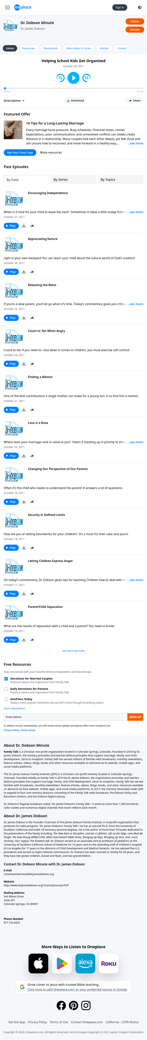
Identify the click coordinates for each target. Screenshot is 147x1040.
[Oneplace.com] (22, 7)
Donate (135, 29)
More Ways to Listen (78, 48)
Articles (104, 48)
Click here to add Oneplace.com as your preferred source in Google (77, 989)
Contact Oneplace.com (87, 1022)
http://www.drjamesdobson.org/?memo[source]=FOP (36, 885)
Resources (28, 48)
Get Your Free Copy (20, 152)
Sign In (120, 7)
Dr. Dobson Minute (37, 22)
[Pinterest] (73, 1005)
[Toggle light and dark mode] (139, 7)
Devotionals (50, 48)
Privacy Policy (37, 1022)
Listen (10, 48)
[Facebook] (61, 1005)
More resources (51, 152)
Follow (135, 21)
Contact (122, 48)
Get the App (16, 1022)
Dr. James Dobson (32, 28)
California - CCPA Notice (122, 1022)
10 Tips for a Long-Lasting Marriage (55, 123)
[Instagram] (86, 1005)
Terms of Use (59, 1022)
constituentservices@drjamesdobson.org (29, 874)
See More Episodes (73, 650)
